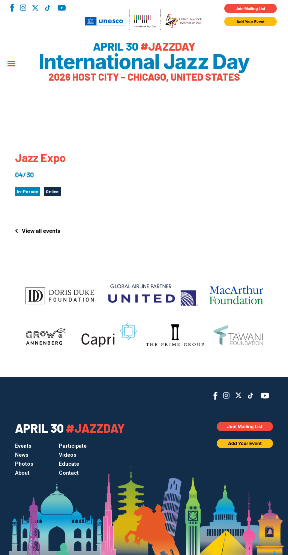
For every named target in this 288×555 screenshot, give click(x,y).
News (21, 455)
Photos (24, 464)
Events (23, 446)
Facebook (12, 8)
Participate (73, 446)
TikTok (47, 8)
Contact (69, 473)
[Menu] (11, 64)
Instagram (23, 7)
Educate (69, 464)
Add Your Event (251, 22)
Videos (67, 455)
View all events (41, 231)
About (22, 473)
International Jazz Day (144, 62)
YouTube (62, 8)
